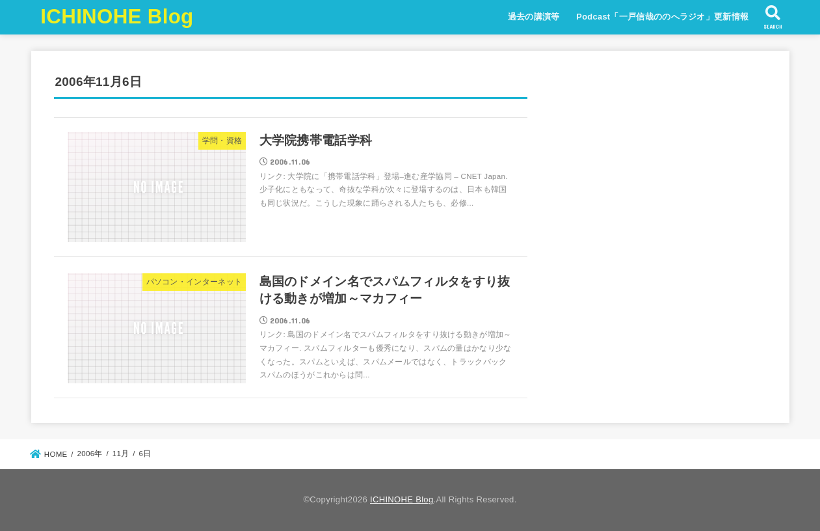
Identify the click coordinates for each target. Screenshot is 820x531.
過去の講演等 (534, 16)
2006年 (90, 453)
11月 (120, 453)
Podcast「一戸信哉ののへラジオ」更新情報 (662, 16)
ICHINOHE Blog (116, 16)
